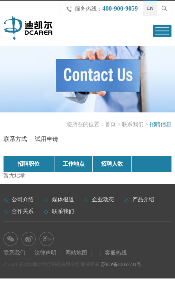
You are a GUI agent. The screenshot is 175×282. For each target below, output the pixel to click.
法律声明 (45, 253)
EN (150, 8)
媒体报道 (63, 199)
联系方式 (15, 139)
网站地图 (76, 253)
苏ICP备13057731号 (121, 264)
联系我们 (133, 124)
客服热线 (116, 253)
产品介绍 (143, 199)
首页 (110, 124)
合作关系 (23, 211)
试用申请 (46, 139)
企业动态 (103, 199)
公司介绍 (23, 199)
